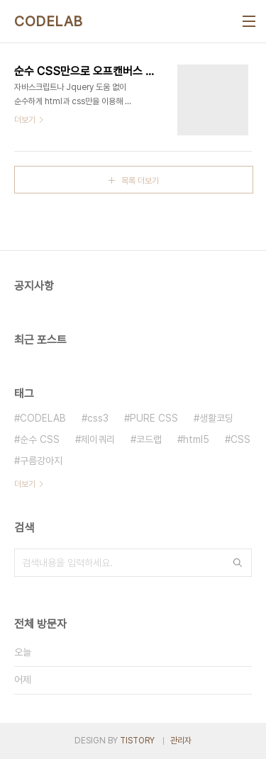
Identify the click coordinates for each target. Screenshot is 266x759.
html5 (196, 439)
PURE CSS (154, 418)
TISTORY (137, 741)
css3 (98, 418)
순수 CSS (40, 439)
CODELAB (48, 21)
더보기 (24, 484)
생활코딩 (216, 418)
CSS (240, 439)
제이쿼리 (98, 439)
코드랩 (149, 439)
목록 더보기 (140, 181)
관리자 (181, 741)
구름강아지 (41, 460)
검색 (237, 562)
